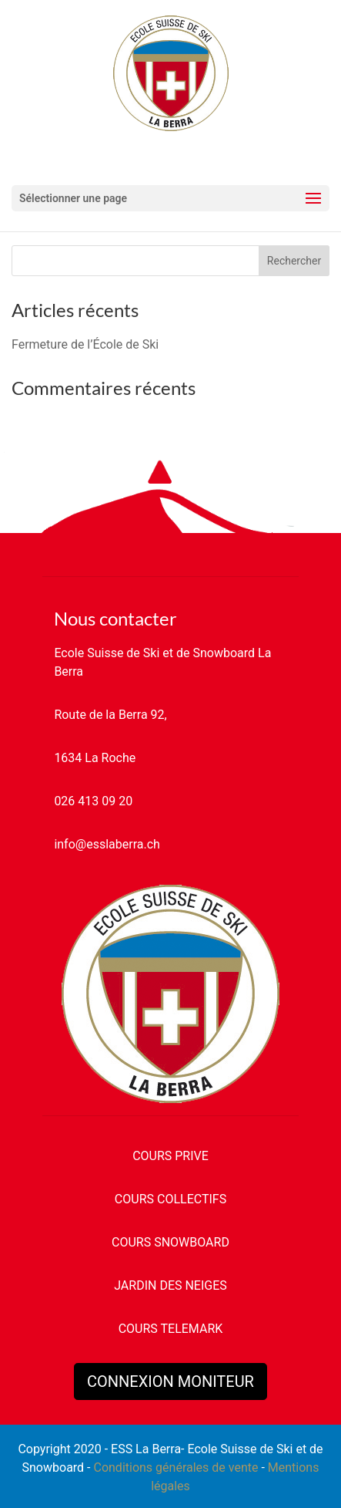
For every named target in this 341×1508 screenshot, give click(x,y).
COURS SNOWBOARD (170, 1242)
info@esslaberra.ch (106, 844)
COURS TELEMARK (171, 1328)
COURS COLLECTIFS (170, 1199)
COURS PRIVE (170, 1156)
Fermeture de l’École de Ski (85, 344)
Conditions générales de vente (175, 1467)
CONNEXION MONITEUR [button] (170, 1381)
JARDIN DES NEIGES (170, 1285)
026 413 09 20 (93, 801)
